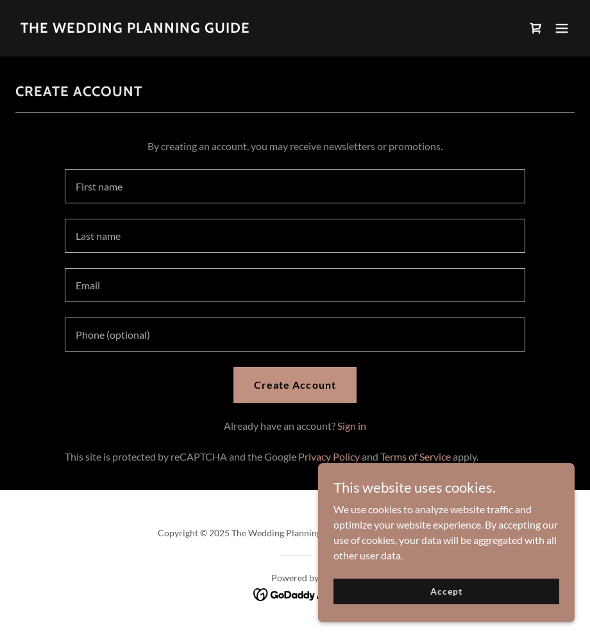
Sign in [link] (351, 426)
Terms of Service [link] (415, 456)
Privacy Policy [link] (329, 456)
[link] (135, 28)
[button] (562, 28)
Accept (446, 591)
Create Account (294, 384)
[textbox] (295, 186)
